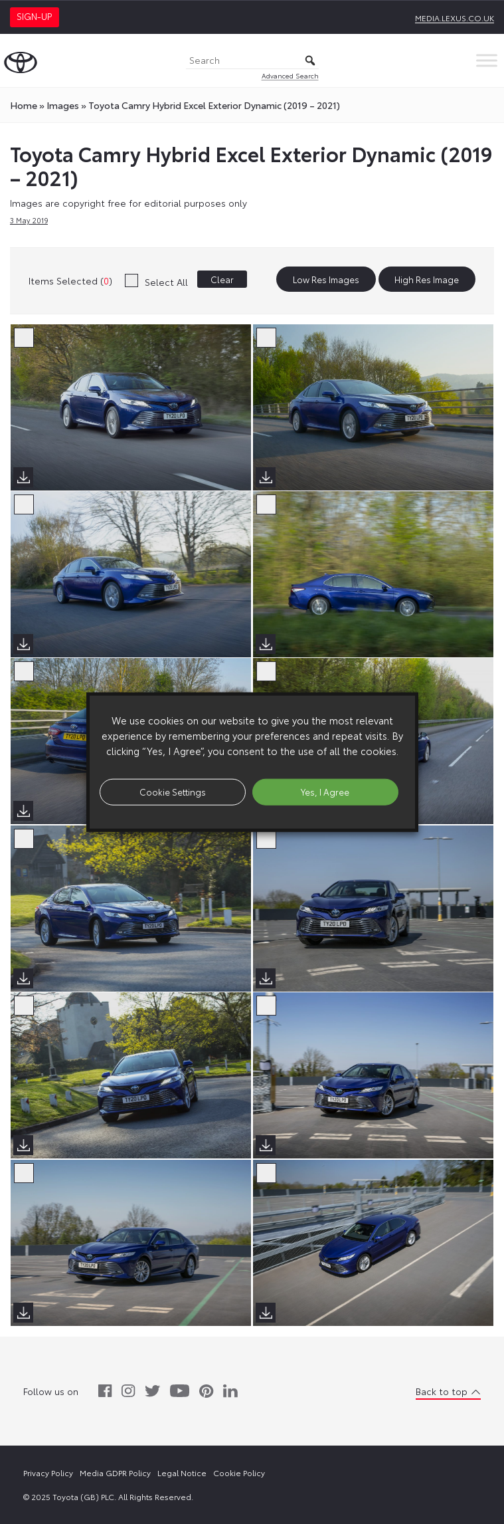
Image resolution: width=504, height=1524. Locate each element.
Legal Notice (182, 1472)
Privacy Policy (48, 1472)
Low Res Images (326, 279)
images (62, 105)
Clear (222, 279)
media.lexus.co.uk (454, 17)
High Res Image (426, 279)
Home (23, 105)
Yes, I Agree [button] (325, 792)
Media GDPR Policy (115, 1472)
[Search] (252, 61)
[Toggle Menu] (486, 60)
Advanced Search (290, 75)
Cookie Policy (239, 1472)
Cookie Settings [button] (172, 792)
